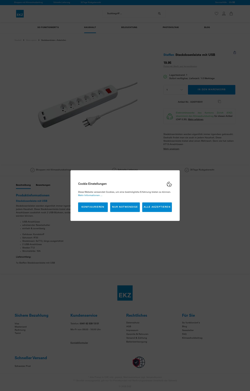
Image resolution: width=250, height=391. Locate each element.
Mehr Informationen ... (90, 195)
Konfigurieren (92, 207)
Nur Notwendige (125, 207)
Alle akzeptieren (157, 207)
